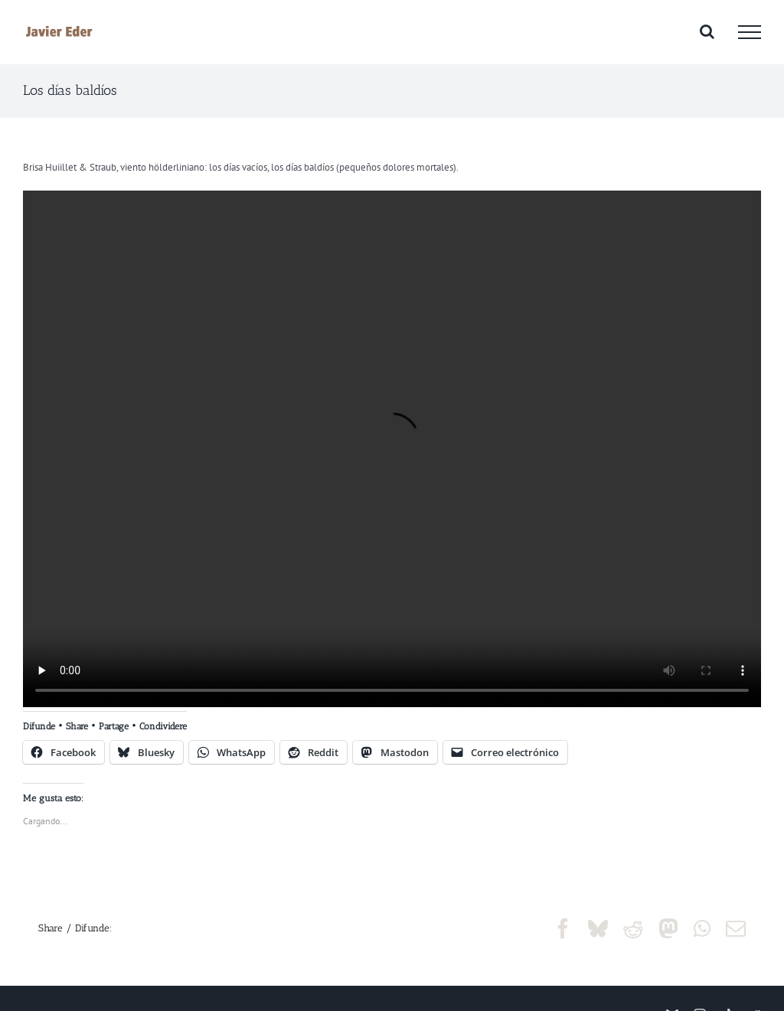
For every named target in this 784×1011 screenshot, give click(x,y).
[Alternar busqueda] (707, 31)
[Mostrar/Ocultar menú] (749, 32)
